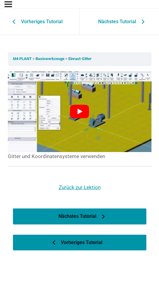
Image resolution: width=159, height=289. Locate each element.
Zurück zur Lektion (80, 187)
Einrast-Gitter (80, 58)
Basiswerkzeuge (50, 58)
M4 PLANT (23, 58)
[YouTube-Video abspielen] (79, 111)
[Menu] (8, 4)
